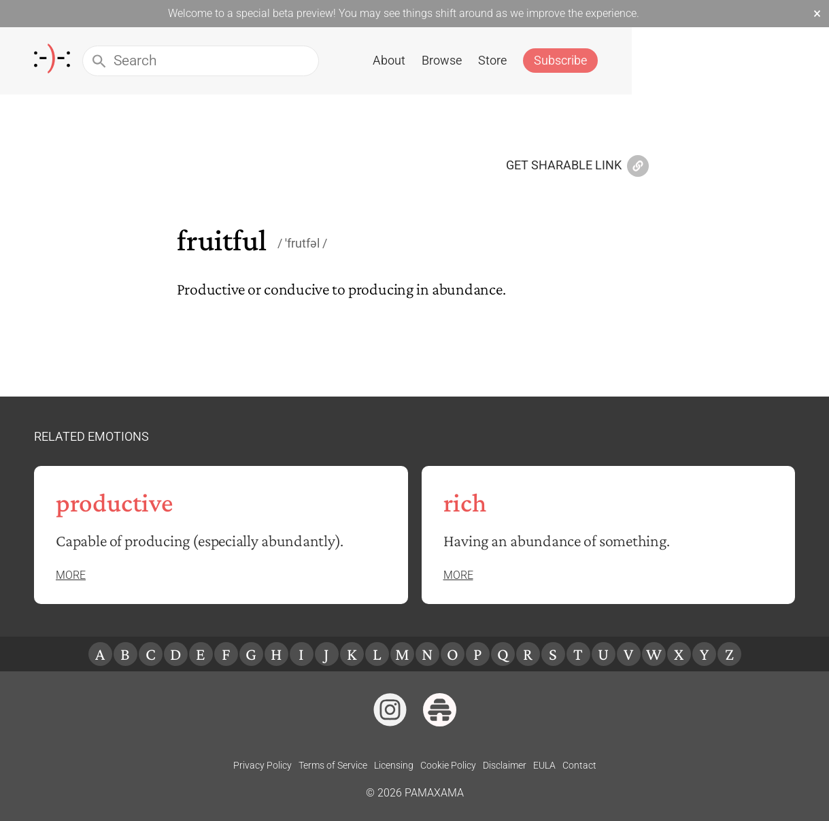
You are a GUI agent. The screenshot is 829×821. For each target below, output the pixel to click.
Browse (633, 60)
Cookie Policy (448, 765)
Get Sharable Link (577, 166)
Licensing (393, 765)
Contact (579, 765)
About (580, 60)
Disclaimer (504, 765)
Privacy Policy (262, 765)
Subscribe (751, 60)
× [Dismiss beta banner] (817, 13)
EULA (544, 765)
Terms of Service (333, 765)
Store (683, 60)
